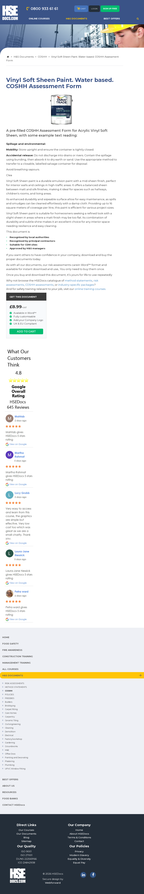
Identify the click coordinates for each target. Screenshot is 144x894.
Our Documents (26, 833)
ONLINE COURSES (39, 18)
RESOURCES (9, 792)
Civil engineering (12, 724)
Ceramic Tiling (11, 720)
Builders (8, 702)
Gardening (10, 742)
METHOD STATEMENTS (16, 687)
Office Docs (10, 754)
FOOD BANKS (10, 798)
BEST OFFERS (112, 18)
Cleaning (9, 728)
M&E (7, 750)
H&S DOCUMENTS (76, 18)
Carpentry (10, 717)
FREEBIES (9, 698)
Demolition (10, 731)
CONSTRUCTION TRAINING (17, 656)
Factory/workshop (13, 739)
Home (79, 830)
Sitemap (26, 841)
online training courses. (90, 288)
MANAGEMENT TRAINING (16, 663)
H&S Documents (24, 56)
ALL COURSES (10, 669)
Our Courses (26, 830)
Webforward (53, 882)
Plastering (9, 761)
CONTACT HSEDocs (13, 805)
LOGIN (94, 8)
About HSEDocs (79, 833)
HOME (5, 637)
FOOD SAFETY (10, 643)
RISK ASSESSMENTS (14, 683)
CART (81, 8)
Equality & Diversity (79, 858)
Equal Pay (79, 862)
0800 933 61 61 (44, 8)
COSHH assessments (39, 284)
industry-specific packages (76, 284)
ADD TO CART (26, 331)
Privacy (79, 851)
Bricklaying (10, 706)
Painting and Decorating (16, 757)
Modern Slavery (79, 855)
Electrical (9, 735)
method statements (78, 280)
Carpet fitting (11, 709)
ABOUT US (8, 786)
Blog (26, 837)
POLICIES (9, 694)
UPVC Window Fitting (15, 769)
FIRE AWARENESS (12, 650)
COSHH (42, 56)
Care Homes (10, 713)
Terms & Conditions (79, 837)
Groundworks (11, 746)
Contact (79, 841)
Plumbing (9, 765)
